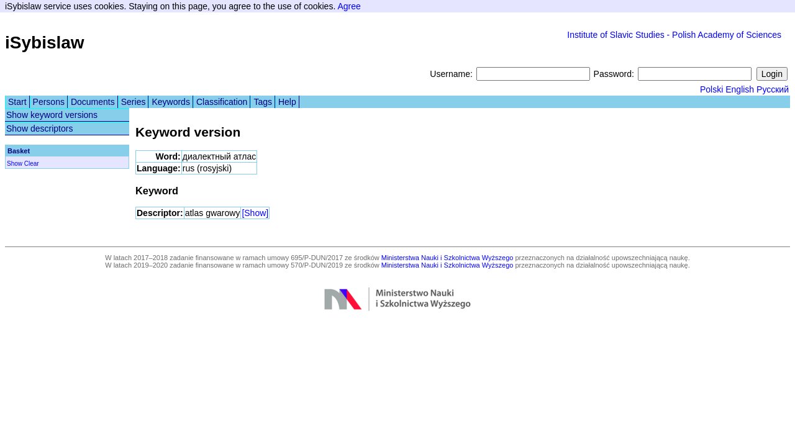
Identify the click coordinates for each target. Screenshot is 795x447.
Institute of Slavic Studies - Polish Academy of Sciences (674, 35)
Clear (31, 163)
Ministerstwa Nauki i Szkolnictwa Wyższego (447, 257)
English (739, 89)
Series (133, 102)
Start (17, 102)
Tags (262, 102)
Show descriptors (39, 128)
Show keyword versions (52, 115)
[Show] (255, 213)
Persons (49, 102)
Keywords (170, 102)
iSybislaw (44, 42)
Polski (711, 89)
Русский (772, 89)
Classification (221, 102)
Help (287, 102)
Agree (348, 6)
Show (14, 163)
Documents (93, 102)
